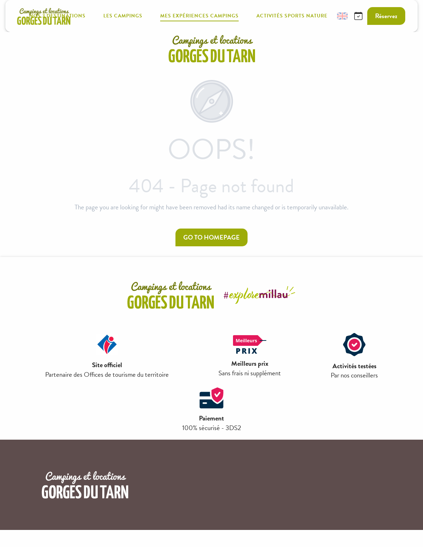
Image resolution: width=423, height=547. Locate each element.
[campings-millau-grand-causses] (212, 48)
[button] (325, 16)
